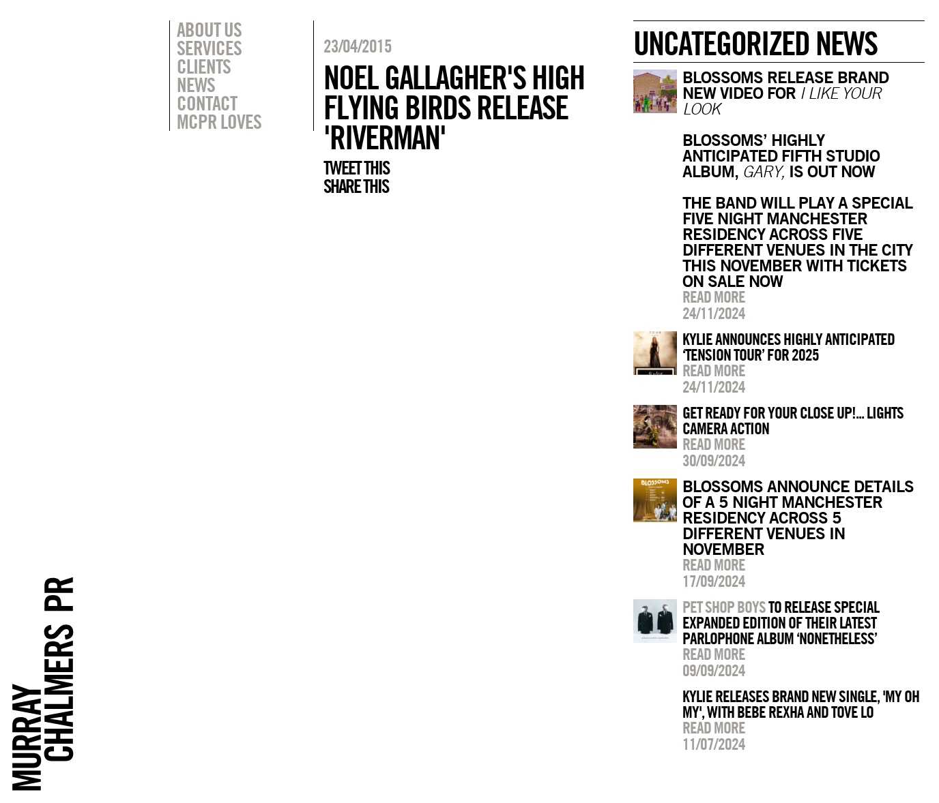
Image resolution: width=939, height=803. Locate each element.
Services (209, 47)
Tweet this (356, 167)
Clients (204, 66)
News (196, 84)
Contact (207, 103)
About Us (209, 29)
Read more (713, 296)
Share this (355, 186)
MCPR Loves (219, 121)
